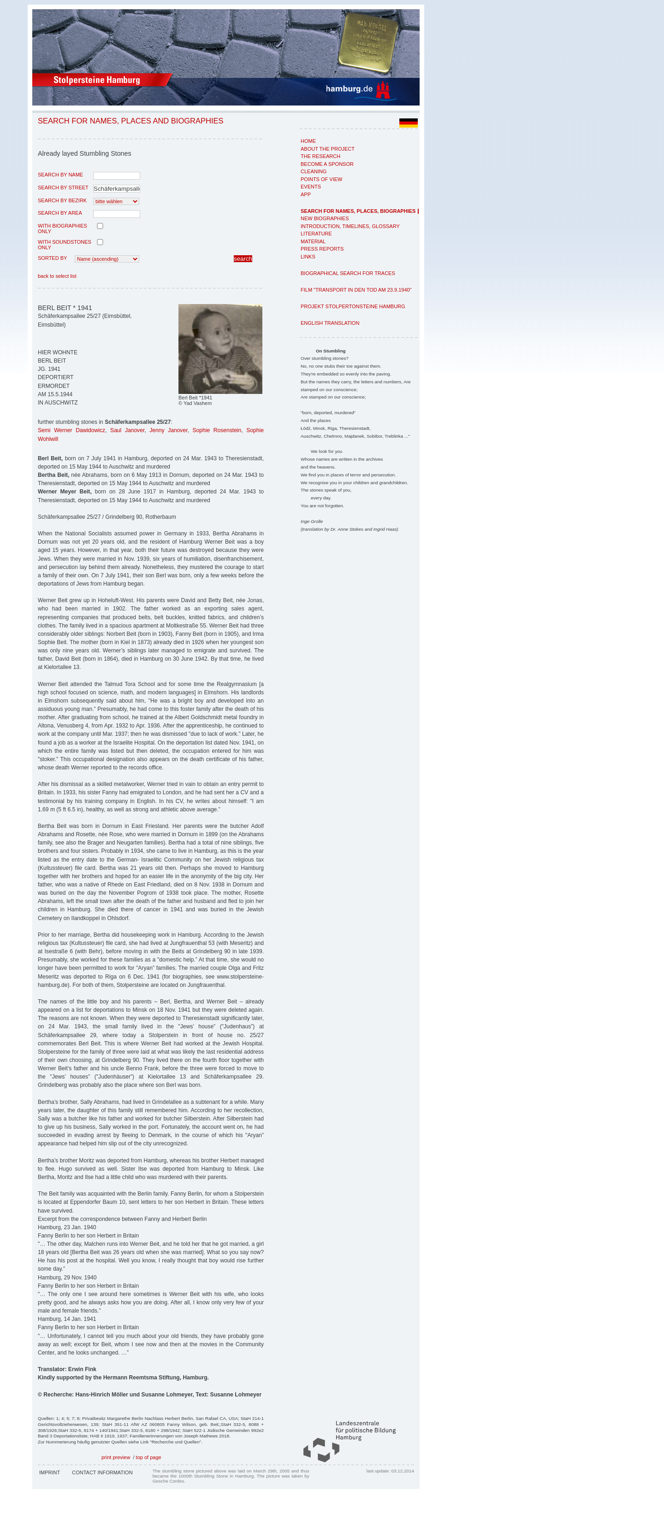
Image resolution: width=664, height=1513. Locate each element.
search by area (60, 213)
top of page (148, 1457)
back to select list (57, 276)
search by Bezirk (62, 200)
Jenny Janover (168, 430)
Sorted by (52, 258)
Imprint (49, 1472)
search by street (63, 187)
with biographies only (62, 228)
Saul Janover (127, 430)
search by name (60, 174)
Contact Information (102, 1472)
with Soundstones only (64, 244)
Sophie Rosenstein (216, 430)
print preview (115, 1457)
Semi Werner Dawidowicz (71, 430)
